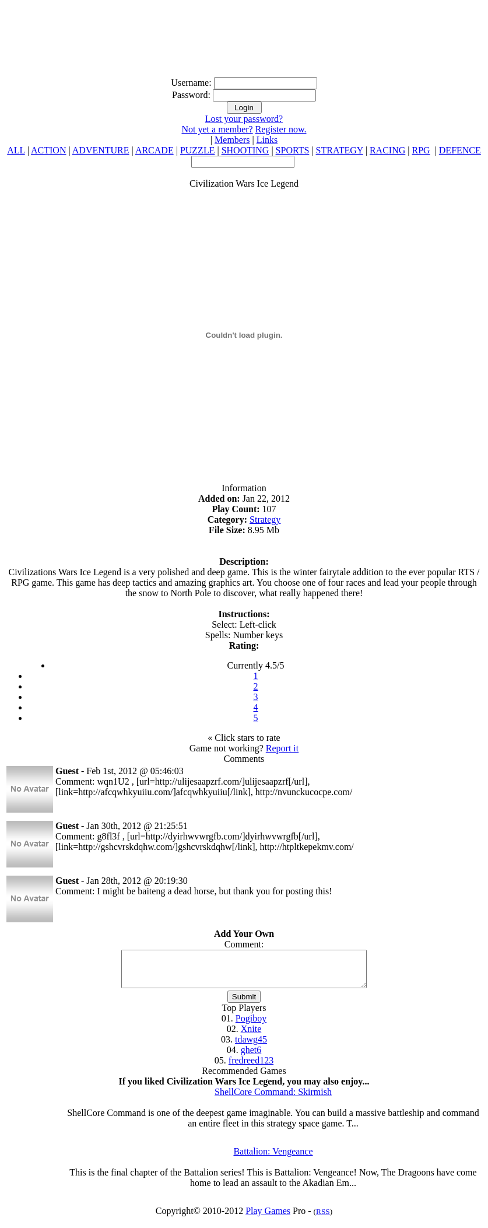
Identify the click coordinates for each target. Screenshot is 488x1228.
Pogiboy (251, 1025)
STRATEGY (339, 150)
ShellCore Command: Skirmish (273, 1099)
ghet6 (251, 1057)
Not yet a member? (216, 129)
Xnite (251, 1036)
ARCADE (154, 150)
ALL (16, 150)
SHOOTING (245, 150)
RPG (421, 150)
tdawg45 (251, 1046)
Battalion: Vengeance (273, 1158)
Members (232, 140)
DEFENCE (460, 150)
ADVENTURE (100, 150)
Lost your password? (244, 119)
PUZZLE (197, 150)
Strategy (265, 519)
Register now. (281, 129)
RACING (387, 150)
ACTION (48, 150)
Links (267, 140)
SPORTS (293, 150)
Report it (282, 748)
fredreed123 (251, 1067)
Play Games (267, 1218)
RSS (323, 1218)
